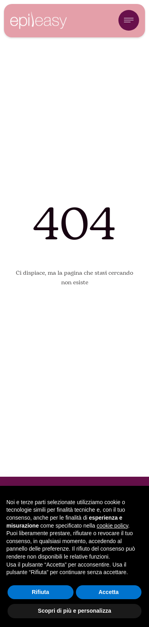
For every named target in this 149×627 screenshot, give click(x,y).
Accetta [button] (109, 592)
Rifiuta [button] (40, 592)
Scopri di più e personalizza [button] (74, 611)
